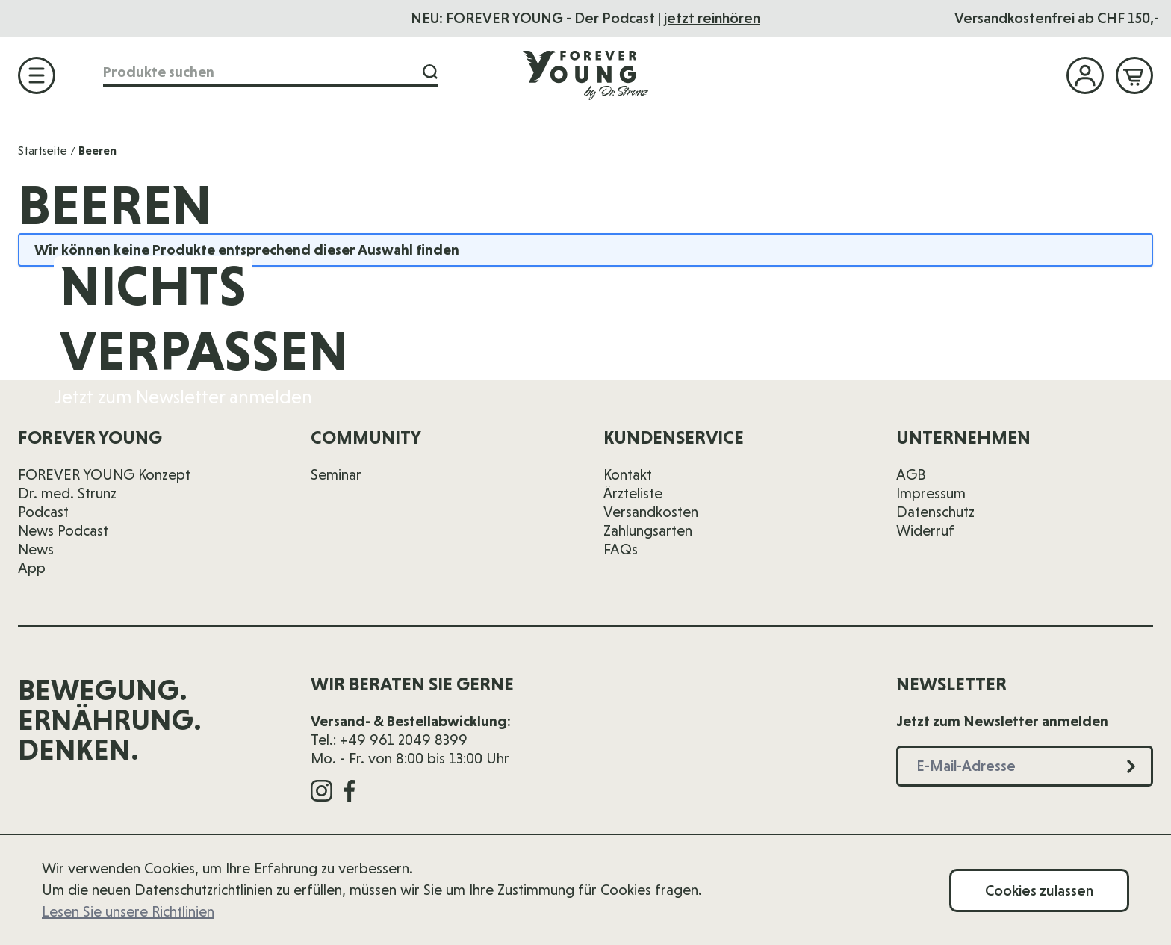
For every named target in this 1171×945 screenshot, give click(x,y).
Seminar (336, 474)
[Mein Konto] (1085, 75)
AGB (911, 474)
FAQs (620, 549)
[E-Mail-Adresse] (890, 332)
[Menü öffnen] (36, 75)
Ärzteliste (632, 493)
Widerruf (925, 530)
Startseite (42, 150)
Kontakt (627, 474)
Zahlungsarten (647, 530)
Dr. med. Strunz (67, 493)
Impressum (931, 493)
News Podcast (63, 530)
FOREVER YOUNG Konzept (104, 474)
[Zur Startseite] (585, 74)
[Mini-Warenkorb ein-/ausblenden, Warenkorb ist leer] (1134, 75)
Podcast (43, 512)
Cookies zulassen (1039, 890)
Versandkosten (650, 512)
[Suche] (430, 72)
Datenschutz (935, 512)
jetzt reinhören (712, 18)
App (32, 568)
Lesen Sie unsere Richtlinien (128, 911)
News (36, 549)
